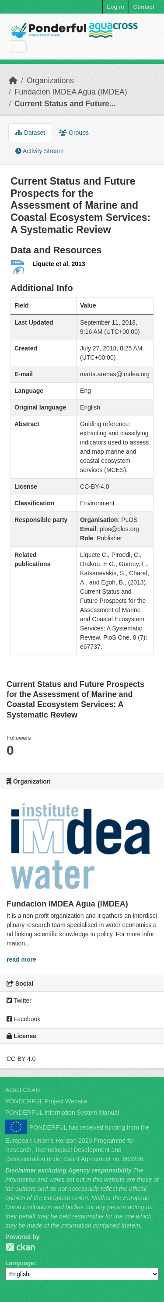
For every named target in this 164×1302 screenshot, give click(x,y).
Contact (143, 7)
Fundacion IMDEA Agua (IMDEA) (70, 92)
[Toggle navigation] (18, 46)
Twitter (19, 1000)
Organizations (50, 80)
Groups (74, 132)
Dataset (30, 132)
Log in (115, 7)
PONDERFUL (20, 1247)
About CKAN (22, 1089)
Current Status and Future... (64, 103)
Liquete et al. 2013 (58, 263)
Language (19, 1263)
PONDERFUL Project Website (46, 1101)
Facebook (23, 1018)
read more (21, 959)
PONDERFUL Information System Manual (62, 1112)
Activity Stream (39, 150)
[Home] (13, 80)
